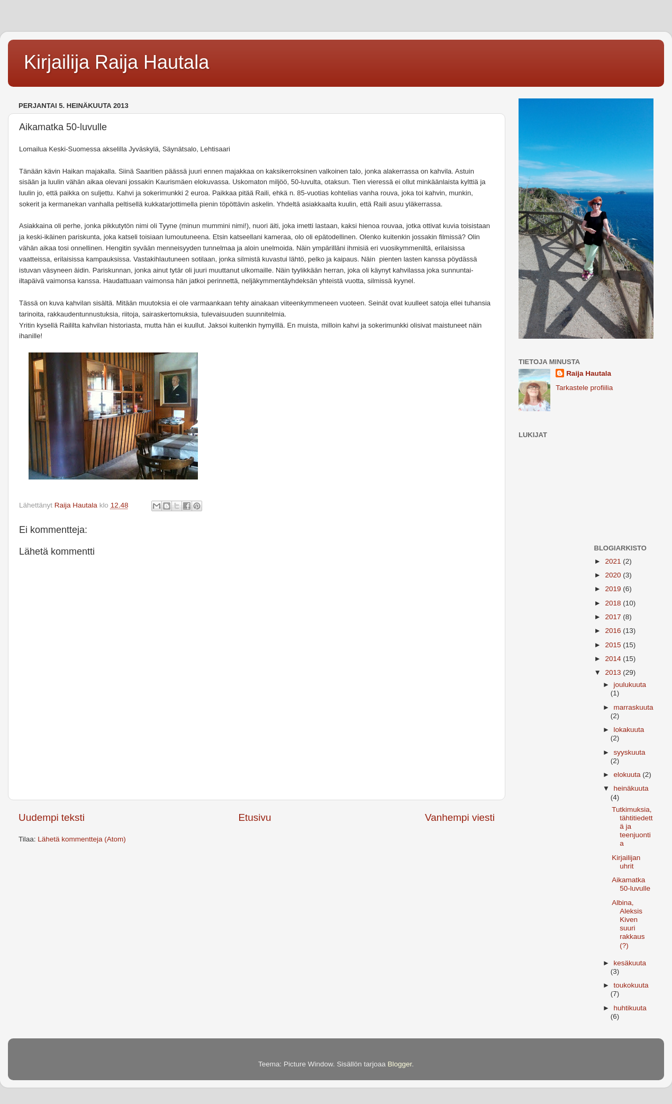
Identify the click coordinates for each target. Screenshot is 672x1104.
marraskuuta (633, 707)
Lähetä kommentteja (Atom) (82, 839)
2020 (614, 575)
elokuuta (628, 775)
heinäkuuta (631, 788)
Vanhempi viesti (460, 817)
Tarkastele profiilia (584, 388)
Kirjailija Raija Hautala (116, 62)
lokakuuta (629, 730)
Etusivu (255, 817)
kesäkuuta (630, 963)
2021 (614, 561)
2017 (614, 617)
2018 (614, 603)
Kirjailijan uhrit (626, 862)
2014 (614, 659)
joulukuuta (630, 685)
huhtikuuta (630, 1008)
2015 (614, 645)
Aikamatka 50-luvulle (631, 884)
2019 (614, 589)
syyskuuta (630, 752)
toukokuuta (631, 985)
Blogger (400, 1064)
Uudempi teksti (52, 817)
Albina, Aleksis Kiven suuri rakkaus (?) (628, 924)
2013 (614, 672)
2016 (614, 631)
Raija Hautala (588, 373)
